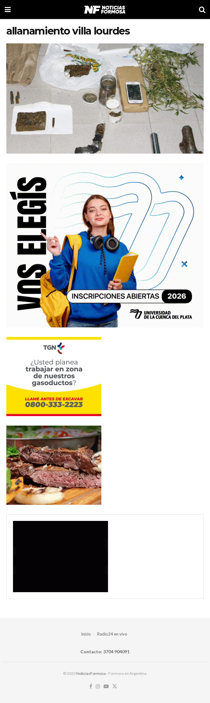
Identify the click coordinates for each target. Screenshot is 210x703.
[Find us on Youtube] (106, 686)
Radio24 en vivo (112, 633)
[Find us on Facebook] (90, 686)
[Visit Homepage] (104, 9)
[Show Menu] (8, 9)
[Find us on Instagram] (98, 686)
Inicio (86, 633)
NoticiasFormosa (91, 673)
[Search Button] (202, 9)
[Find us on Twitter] (114, 686)
